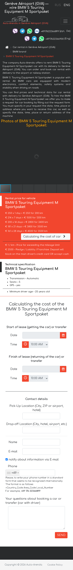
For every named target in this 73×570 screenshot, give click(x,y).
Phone (12, 466)
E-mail (12, 451)
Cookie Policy (54, 565)
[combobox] (13, 473)
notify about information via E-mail (32, 459)
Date (13, 335)
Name (13, 442)
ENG (67, 5)
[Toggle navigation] (65, 21)
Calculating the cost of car (44, 236)
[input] (41, 335)
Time (13, 344)
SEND (61, 535)
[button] (70, 156)
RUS (58, 5)
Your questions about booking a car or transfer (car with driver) (33, 500)
